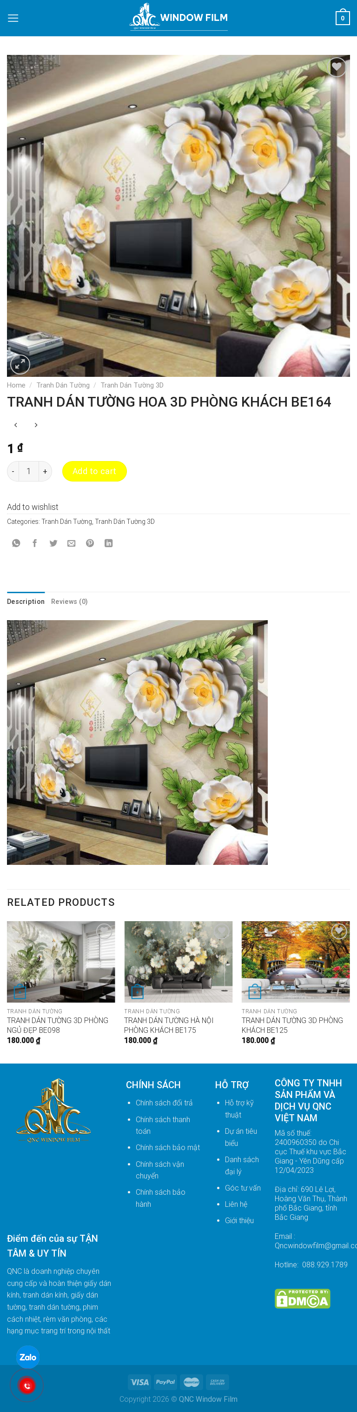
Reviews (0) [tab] (69, 601)
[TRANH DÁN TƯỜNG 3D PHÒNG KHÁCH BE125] (296, 962)
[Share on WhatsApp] (16, 544)
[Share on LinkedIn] (108, 544)
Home (16, 385)
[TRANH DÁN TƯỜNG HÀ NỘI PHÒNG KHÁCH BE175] (178, 962)
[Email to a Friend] (71, 544)
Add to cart (95, 471)
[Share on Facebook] (34, 544)
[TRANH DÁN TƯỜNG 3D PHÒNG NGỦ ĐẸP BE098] (61, 962)
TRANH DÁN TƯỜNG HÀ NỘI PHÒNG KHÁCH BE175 (169, 1025)
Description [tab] (26, 601)
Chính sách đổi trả (164, 1102)
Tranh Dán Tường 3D (132, 385)
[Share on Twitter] (53, 544)
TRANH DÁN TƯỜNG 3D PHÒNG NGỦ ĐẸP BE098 (57, 1025)
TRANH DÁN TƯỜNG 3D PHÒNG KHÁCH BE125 (292, 1025)
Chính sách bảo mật (168, 1147)
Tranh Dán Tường (63, 385)
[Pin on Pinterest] (90, 544)
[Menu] (13, 18)
